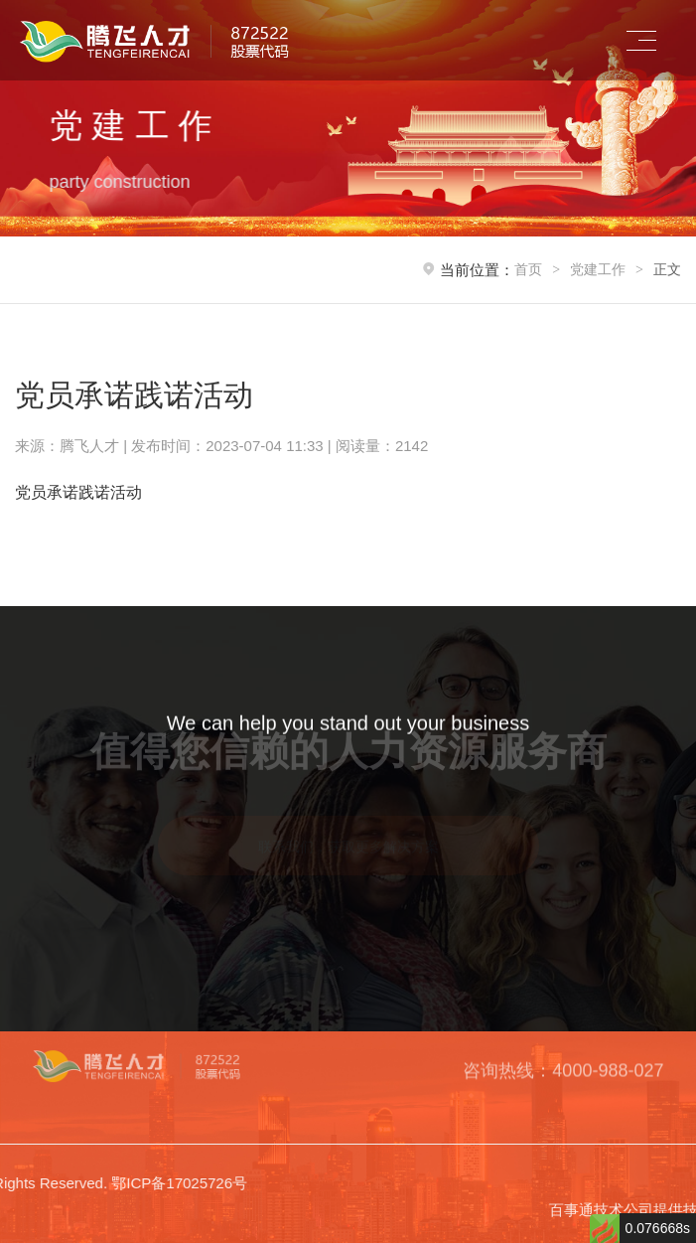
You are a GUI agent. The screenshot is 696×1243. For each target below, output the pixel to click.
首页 (528, 269)
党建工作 (598, 269)
